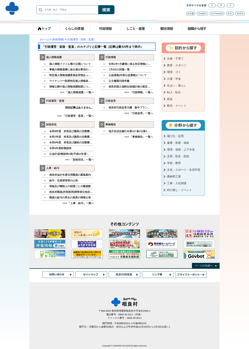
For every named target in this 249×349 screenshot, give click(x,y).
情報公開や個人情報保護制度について (71, 86)
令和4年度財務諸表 (60, 148)
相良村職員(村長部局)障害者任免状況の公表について (71, 191)
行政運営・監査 (55, 100)
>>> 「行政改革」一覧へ (138, 113)
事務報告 (110, 124)
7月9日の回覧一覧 (119, 69)
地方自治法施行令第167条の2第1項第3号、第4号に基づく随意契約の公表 (130, 131)
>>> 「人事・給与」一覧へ (78, 203)
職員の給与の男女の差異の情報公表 (70, 197)
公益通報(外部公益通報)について (128, 75)
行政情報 (110, 57)
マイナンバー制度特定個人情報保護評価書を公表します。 (71, 80)
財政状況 (51, 124)
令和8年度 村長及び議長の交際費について (71, 131)
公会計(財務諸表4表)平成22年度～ (69, 153)
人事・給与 (52, 168)
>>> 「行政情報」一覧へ (138, 92)
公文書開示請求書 (119, 80)
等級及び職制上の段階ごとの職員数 (70, 186)
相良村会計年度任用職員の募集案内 (70, 174)
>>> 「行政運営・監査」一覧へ (75, 115)
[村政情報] (58, 39)
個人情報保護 (54, 57)
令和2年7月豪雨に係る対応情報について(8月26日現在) (130, 63)
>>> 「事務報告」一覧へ (138, 136)
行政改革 (110, 100)
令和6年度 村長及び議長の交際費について (71, 142)
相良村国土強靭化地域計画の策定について (130, 86)
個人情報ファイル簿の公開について (70, 63)
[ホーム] (44, 39)
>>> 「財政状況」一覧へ (79, 159)
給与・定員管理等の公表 (63, 180)
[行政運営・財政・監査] (80, 39)
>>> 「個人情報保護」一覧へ (77, 92)
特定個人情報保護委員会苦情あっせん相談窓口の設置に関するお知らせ (71, 75)
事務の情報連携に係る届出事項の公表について (71, 69)
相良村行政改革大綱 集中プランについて (130, 107)
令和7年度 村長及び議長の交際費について (71, 136)
